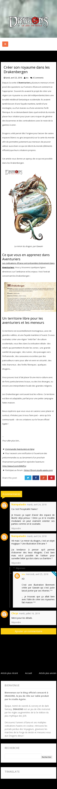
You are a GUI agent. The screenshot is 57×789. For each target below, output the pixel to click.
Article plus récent (9, 673)
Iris (23, 574)
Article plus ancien (47, 673)
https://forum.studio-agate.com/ (38, 470)
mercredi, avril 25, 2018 (37, 574)
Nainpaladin (18, 504)
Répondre (16, 528)
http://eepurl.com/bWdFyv (14, 466)
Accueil (28, 673)
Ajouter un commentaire (28, 631)
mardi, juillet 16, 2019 (29, 613)
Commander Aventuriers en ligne (19, 449)
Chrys (14, 613)
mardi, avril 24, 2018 (37, 504)
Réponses (20, 568)
